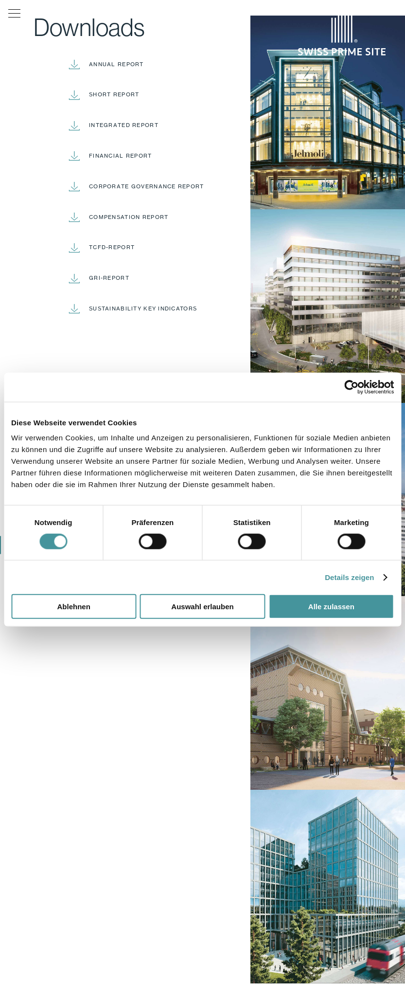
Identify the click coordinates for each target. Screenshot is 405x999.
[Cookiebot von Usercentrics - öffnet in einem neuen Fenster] (351, 387)
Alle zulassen (331, 606)
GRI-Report (109, 277)
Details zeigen (349, 577)
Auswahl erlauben (202, 606)
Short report (114, 94)
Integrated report (123, 125)
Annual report (116, 64)
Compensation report (128, 217)
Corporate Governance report (146, 186)
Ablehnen (73, 606)
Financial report (120, 155)
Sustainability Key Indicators (143, 308)
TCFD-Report (112, 247)
